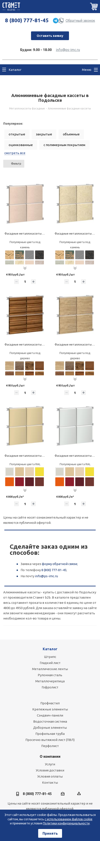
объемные (71, 134)
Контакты (50, 782)
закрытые (44, 134)
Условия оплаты (50, 776)
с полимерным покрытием (64, 145)
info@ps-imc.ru (68, 50)
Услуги (50, 764)
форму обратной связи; (60, 564)
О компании (50, 756)
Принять (50, 833)
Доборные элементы (50, 727)
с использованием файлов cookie (68, 819)
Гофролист (50, 687)
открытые (17, 134)
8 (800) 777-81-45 (27, 20)
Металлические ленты (50, 669)
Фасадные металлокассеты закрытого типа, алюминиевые (44, 455)
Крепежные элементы (50, 709)
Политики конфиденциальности (66, 823)
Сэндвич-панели (50, 715)
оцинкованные (21, 145)
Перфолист (50, 746)
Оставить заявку (50, 35)
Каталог (50, 649)
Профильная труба (50, 733)
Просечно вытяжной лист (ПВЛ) (50, 740)
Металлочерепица (50, 681)
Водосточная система (50, 721)
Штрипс (50, 657)
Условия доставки (50, 770)
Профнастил (50, 703)
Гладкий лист (50, 663)
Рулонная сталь (50, 675)
